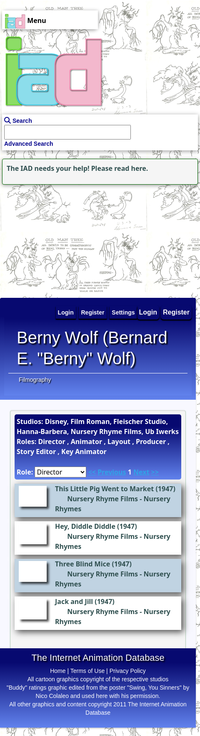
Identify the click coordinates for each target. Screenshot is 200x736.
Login (148, 312)
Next (141, 472)
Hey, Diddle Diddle (85, 526)
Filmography (35, 379)
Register (176, 312)
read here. (131, 168)
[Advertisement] (52, 239)
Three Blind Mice (82, 563)
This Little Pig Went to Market (104, 488)
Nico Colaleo (52, 696)
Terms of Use (87, 670)
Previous (112, 472)
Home (57, 670)
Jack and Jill (74, 601)
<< (92, 472)
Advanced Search (28, 143)
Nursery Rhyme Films (102, 498)
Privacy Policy (128, 670)
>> (155, 472)
